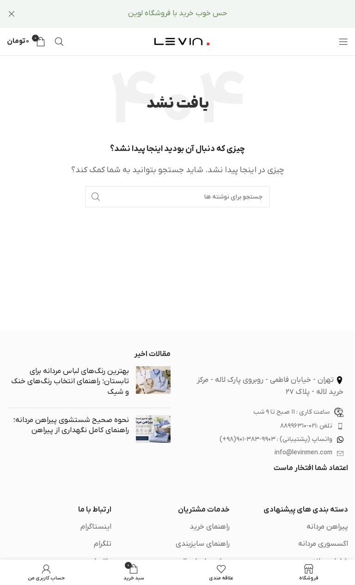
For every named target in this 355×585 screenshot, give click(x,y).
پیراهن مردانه (327, 526)
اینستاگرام (95, 526)
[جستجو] (59, 41)
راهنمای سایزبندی (203, 544)
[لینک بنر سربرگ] (191, 14)
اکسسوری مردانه (323, 544)
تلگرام (102, 544)
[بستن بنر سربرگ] (11, 14)
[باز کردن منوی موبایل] (343, 41)
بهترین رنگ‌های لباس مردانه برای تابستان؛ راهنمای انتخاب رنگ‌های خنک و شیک (70, 382)
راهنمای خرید (210, 526)
